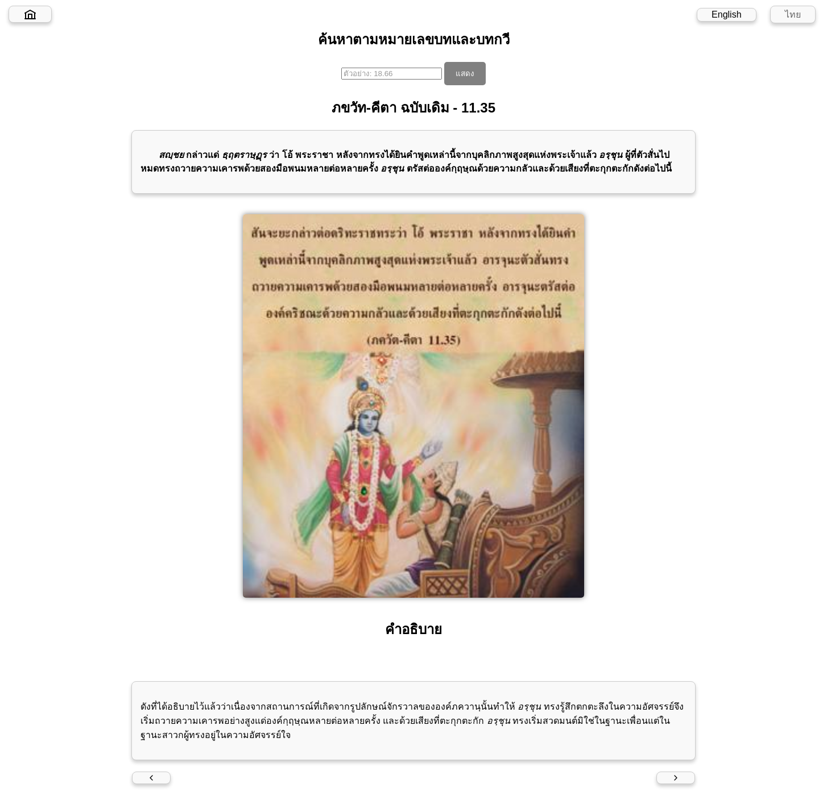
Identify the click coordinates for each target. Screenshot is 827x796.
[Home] (30, 14)
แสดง (465, 73)
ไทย (793, 14)
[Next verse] (675, 778)
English (726, 14)
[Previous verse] (151, 778)
